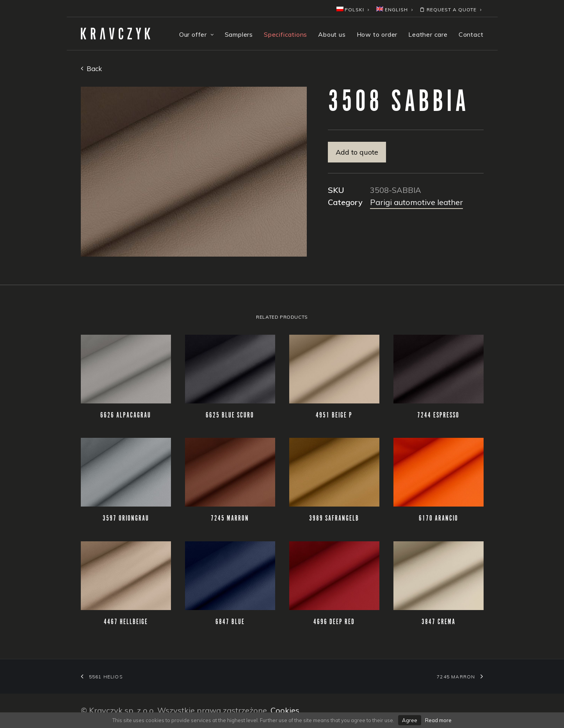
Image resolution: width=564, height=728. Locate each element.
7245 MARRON (230, 518)
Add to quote (357, 152)
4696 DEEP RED (334, 622)
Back (91, 68)
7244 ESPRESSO (438, 415)
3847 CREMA (438, 622)
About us (331, 34)
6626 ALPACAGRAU (125, 415)
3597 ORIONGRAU (126, 518)
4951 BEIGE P (334, 415)
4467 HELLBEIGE (126, 622)
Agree (409, 720)
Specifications (285, 34)
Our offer (196, 34)
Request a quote (450, 9)
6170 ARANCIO (438, 518)
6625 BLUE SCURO (230, 415)
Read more (438, 720)
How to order (377, 34)
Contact (471, 34)
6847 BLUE (230, 622)
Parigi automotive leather (416, 202)
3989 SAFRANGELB (334, 518)
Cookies (284, 710)
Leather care (428, 34)
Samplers (239, 34)
